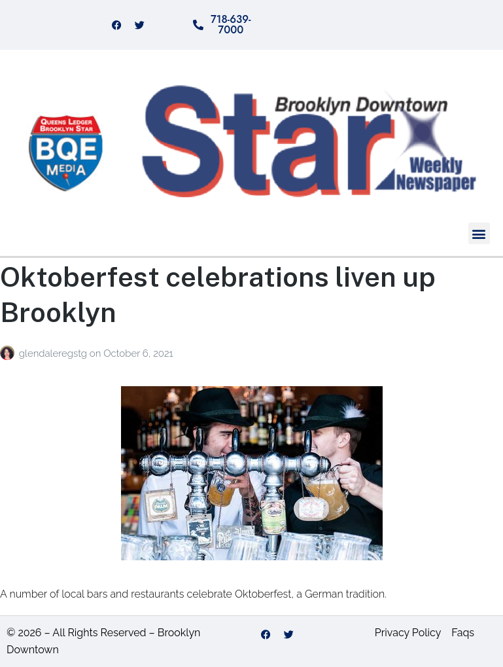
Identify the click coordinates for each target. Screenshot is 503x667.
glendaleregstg (54, 353)
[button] (479, 233)
